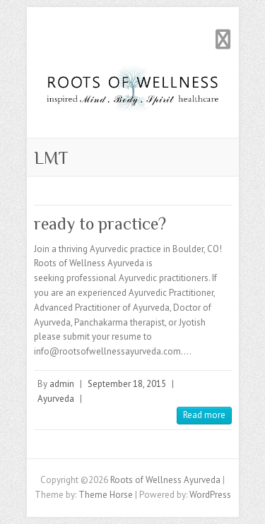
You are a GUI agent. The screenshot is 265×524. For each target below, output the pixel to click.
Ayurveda (55, 399)
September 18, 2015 (127, 384)
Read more (204, 415)
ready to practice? (100, 223)
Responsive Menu (223, 39)
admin (61, 384)
